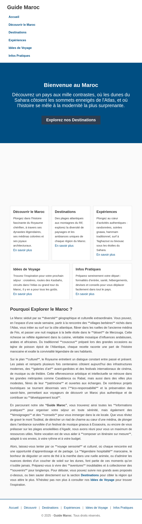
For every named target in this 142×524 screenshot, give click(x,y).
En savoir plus (22, 250)
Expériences (17, 40)
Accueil (14, 16)
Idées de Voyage (20, 47)
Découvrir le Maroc (22, 24)
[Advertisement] (71, 176)
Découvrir (30, 507)
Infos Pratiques (19, 55)
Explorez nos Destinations (71, 120)
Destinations (17, 32)
